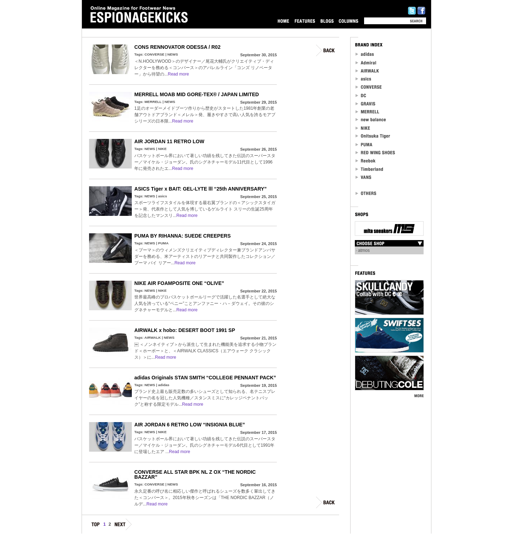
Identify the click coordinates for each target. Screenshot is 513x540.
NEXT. (122, 526)
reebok (366, 160)
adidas (164, 385)
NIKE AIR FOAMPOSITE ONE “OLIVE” (179, 283)
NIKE (162, 149)
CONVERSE (155, 54)
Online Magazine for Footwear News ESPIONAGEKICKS (139, 15)
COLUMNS (348, 21)
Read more (178, 74)
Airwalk (367, 70)
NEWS (172, 54)
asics (162, 196)
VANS (364, 177)
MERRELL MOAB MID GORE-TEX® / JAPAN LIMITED (196, 94)
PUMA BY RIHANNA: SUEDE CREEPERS (182, 236)
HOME (283, 21)
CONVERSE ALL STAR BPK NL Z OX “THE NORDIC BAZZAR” (195, 474)
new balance (371, 120)
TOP (95, 526)
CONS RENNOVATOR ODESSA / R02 (177, 47)
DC (361, 95)
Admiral (366, 62)
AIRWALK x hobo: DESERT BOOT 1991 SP (184, 330)
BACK (326, 50)
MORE (418, 395)
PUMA (163, 243)
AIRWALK (152, 337)
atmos (364, 250)
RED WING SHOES (375, 152)
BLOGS (327, 21)
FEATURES (305, 21)
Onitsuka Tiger (373, 136)
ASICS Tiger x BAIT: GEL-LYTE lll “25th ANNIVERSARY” (200, 189)
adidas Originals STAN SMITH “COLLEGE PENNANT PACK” (205, 377)
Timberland (369, 169)
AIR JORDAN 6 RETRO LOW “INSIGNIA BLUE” (189, 424)
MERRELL (153, 102)
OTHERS (366, 193)
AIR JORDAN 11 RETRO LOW (169, 141)
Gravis (365, 103)
